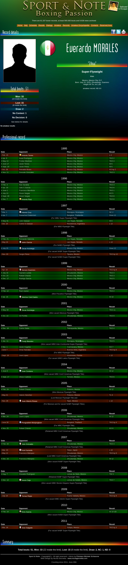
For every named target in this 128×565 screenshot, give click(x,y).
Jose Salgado (27, 528)
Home (20, 25)
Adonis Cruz (26, 212)
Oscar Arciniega (28, 249)
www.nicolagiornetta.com (77, 558)
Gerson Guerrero (28, 270)
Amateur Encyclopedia (80, 25)
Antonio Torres (27, 155)
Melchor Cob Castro (30, 297)
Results (41, 25)
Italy (25, 25)
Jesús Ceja (26, 480)
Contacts (94, 25)
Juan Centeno (27, 371)
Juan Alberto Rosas (29, 401)
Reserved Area (106, 25)
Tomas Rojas (27, 496)
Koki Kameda (27, 450)
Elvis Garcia (26, 512)
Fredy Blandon (27, 341)
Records (66, 25)
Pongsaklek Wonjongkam (32, 423)
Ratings (49, 25)
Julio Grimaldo (27, 444)
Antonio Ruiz (27, 199)
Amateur (57, 25)
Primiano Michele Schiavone (88, 556)
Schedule (33, 25)
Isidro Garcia (27, 242)
